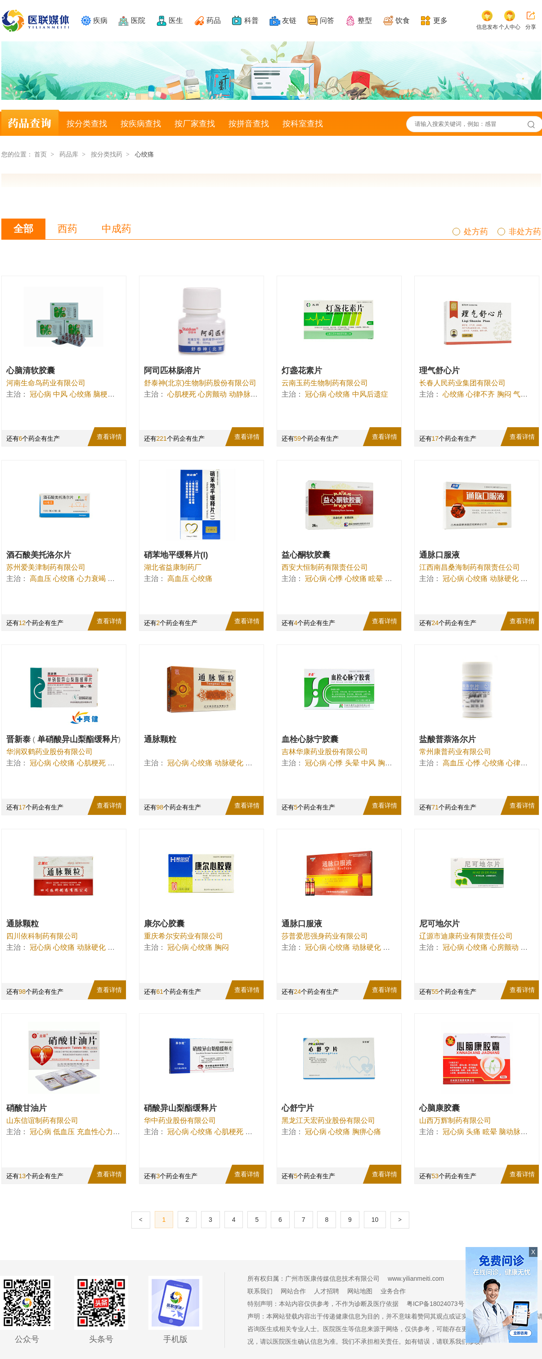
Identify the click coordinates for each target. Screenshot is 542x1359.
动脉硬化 (504, 578)
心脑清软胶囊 (30, 370)
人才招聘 (326, 1291)
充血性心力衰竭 (102, 1131)
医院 (138, 20)
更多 (440, 20)
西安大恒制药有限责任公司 (325, 567)
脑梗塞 (104, 394)
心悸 (335, 578)
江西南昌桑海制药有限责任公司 (469, 567)
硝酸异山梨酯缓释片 (180, 1108)
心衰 (115, 763)
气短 (520, 394)
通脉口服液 (439, 554)
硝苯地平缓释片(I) (176, 554)
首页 (40, 154)
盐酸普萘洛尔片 (447, 739)
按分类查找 (87, 123)
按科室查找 (302, 123)
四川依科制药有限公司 (42, 936)
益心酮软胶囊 (306, 554)
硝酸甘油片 (26, 1108)
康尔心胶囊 (164, 923)
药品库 (68, 154)
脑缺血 (256, 763)
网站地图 (359, 1291)
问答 (327, 20)
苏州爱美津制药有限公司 (45, 567)
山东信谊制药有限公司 (42, 1120)
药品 (213, 20)
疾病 (100, 20)
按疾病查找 (141, 123)
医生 (176, 20)
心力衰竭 (91, 578)
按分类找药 (106, 154)
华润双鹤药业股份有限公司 (49, 751)
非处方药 (525, 231)
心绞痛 (80, 394)
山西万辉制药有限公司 (455, 1120)
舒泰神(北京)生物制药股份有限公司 (200, 383)
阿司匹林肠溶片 (172, 370)
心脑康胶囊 (439, 1108)
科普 (251, 20)
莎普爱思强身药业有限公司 (325, 936)
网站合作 (293, 1291)
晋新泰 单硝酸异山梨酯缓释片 (63, 739)
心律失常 (520, 763)
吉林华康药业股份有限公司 (325, 751)
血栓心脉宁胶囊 (310, 739)
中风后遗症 (370, 394)
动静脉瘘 (243, 394)
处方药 (476, 231)
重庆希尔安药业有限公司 (183, 936)
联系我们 (260, 1291)
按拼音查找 (248, 123)
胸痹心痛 (366, 1131)
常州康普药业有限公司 (455, 751)
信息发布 (487, 27)
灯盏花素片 (302, 370)
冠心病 (40, 394)
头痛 (473, 1131)
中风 (60, 394)
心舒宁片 (298, 1108)
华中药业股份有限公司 (180, 1120)
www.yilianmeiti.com (416, 1278)
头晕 (352, 763)
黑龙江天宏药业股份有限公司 (328, 1120)
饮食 (402, 20)
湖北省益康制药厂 (173, 567)
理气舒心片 (439, 370)
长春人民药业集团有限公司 (462, 383)
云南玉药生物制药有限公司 (325, 383)
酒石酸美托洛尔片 (38, 554)
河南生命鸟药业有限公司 (45, 383)
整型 (365, 20)
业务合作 (393, 1291)
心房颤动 (212, 394)
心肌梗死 (181, 394)
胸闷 (504, 394)
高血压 (40, 578)
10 (375, 1219)
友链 (289, 20)
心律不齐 (480, 394)
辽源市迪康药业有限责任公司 (466, 936)
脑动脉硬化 (517, 1131)
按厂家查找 (195, 123)
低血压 (64, 1131)
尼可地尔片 (439, 923)
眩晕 (375, 578)
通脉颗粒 (160, 739)
